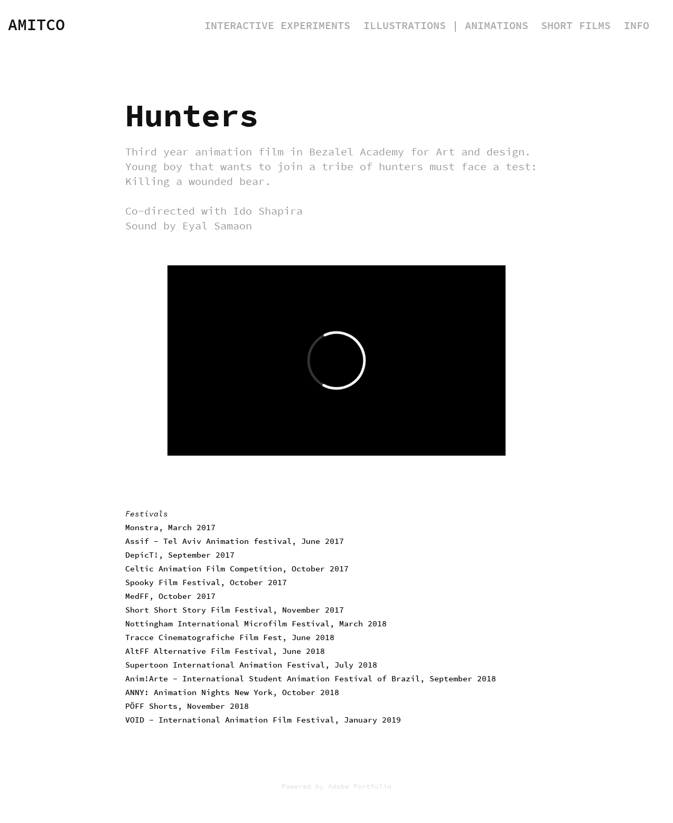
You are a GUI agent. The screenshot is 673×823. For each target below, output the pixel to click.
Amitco (36, 24)
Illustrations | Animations (445, 25)
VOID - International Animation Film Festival (229, 720)
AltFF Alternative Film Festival (199, 651)
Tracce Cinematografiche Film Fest (203, 637)
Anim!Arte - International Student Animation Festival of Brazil (272, 679)
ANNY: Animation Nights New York (199, 692)
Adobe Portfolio (359, 786)
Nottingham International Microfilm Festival (227, 624)
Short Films (576, 25)
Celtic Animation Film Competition (203, 569)
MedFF (137, 596)
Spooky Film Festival (172, 582)
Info (636, 25)
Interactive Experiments (277, 25)
